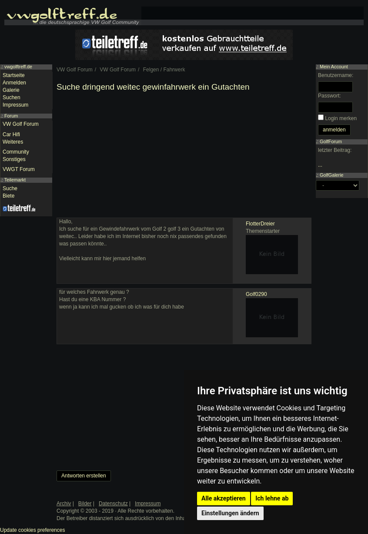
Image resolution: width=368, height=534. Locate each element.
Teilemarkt (15, 179)
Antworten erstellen (83, 476)
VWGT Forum (19, 169)
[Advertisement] (184, 157)
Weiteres (13, 142)
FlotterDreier (260, 224)
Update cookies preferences (32, 530)
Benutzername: (335, 75)
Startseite (14, 75)
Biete (8, 196)
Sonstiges (14, 159)
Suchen (11, 97)
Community (16, 152)
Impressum (15, 105)
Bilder (85, 503)
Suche (10, 188)
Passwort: (329, 96)
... (320, 165)
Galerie (11, 90)
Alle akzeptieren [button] (223, 498)
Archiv (64, 503)
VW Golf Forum (21, 124)
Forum (11, 115)
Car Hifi (11, 134)
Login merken (341, 118)
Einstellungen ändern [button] (230, 513)
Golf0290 (256, 294)
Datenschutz (113, 503)
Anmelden (14, 83)
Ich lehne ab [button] (271, 498)
